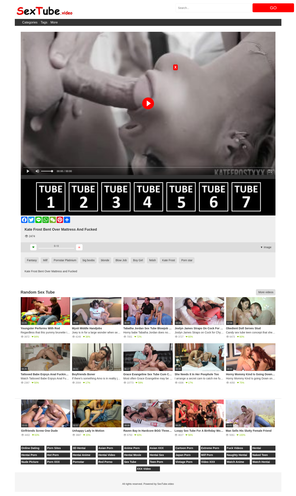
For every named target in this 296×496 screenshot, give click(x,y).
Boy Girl (138, 260)
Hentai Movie (132, 455)
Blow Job (121, 260)
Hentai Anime (81, 455)
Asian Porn (106, 448)
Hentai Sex (157, 455)
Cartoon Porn (184, 448)
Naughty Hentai (237, 455)
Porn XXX (53, 461)
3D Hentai (79, 448)
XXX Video (144, 468)
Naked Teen (260, 455)
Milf (45, 260)
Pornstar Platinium (65, 260)
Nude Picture (30, 461)
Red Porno (106, 461)
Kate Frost (168, 260)
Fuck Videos (235, 448)
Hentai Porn (29, 455)
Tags (44, 22)
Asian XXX (157, 448)
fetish (152, 260)
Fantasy (32, 260)
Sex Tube (130, 461)
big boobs (89, 260)
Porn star (187, 260)
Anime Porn (132, 448)
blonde (105, 260)
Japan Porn (183, 455)
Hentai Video (107, 455)
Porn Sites (54, 448)
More (54, 22)
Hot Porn (53, 455)
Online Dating (30, 448)
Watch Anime (235, 461)
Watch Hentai (261, 461)
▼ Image (266, 247)
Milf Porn (207, 455)
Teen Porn (156, 461)
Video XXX (208, 461)
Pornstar (78, 461)
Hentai (257, 448)
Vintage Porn (184, 461)
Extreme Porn (210, 448)
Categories (29, 22)
